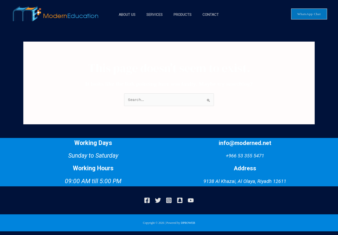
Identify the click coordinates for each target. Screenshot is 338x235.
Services (152, 18)
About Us (120, 18)
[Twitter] (158, 204)
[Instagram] (169, 204)
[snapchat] (180, 204)
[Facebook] (147, 204)
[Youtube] (191, 204)
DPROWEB (188, 226)
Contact (215, 18)
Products (184, 18)
